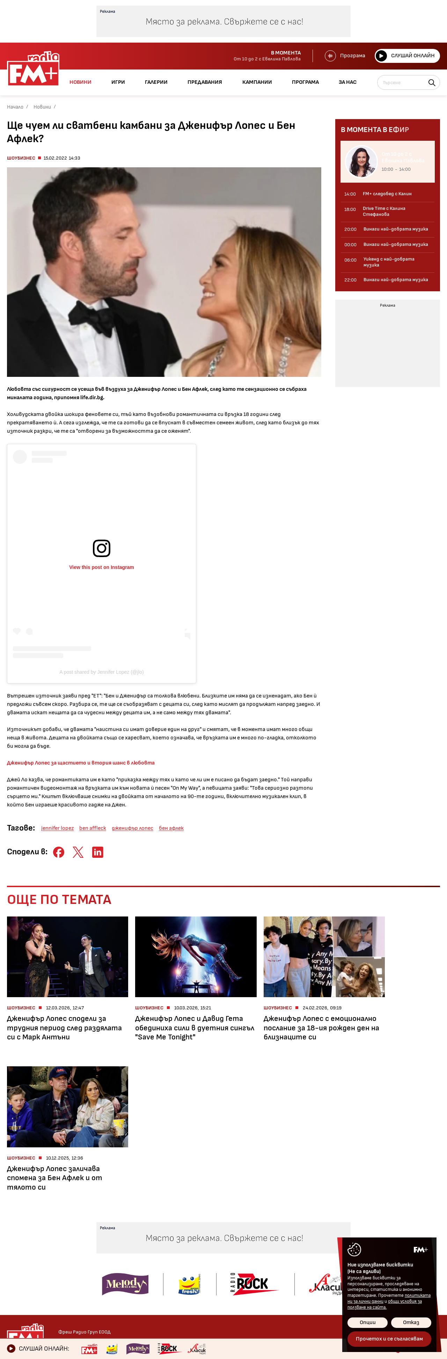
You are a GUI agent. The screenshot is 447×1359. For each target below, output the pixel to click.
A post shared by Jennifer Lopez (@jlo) (101, 672)
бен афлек (171, 828)
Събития (200, 1266)
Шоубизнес (21, 158)
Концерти (202, 1256)
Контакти (339, 1226)
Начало (15, 107)
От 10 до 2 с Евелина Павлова (114, 1250)
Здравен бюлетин (30, 1295)
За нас (260, 1285)
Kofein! (197, 1237)
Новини (42, 107)
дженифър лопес (132, 828)
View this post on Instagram (101, 567)
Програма (344, 55)
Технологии (21, 1266)
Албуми (198, 1246)
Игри (257, 1226)
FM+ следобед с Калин (115, 1263)
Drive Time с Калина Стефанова (112, 1277)
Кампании (265, 1261)
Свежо (15, 1286)
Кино (13, 1256)
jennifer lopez (57, 828)
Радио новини (24, 1237)
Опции (368, 1322)
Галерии (201, 1226)
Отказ (411, 1322)
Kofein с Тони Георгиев (116, 1237)
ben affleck (92, 828)
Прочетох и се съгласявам (389, 1339)
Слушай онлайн (404, 55)
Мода (13, 1276)
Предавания (107, 1226)
